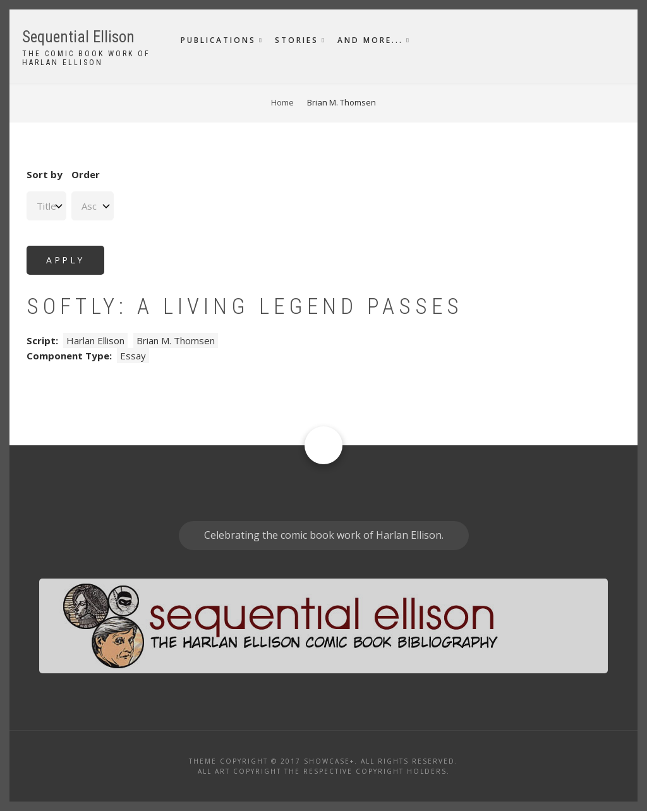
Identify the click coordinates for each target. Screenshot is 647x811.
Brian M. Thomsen (175, 340)
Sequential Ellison (78, 37)
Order (85, 174)
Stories (296, 40)
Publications (218, 40)
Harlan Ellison (95, 340)
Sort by (45, 174)
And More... (370, 40)
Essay (133, 355)
